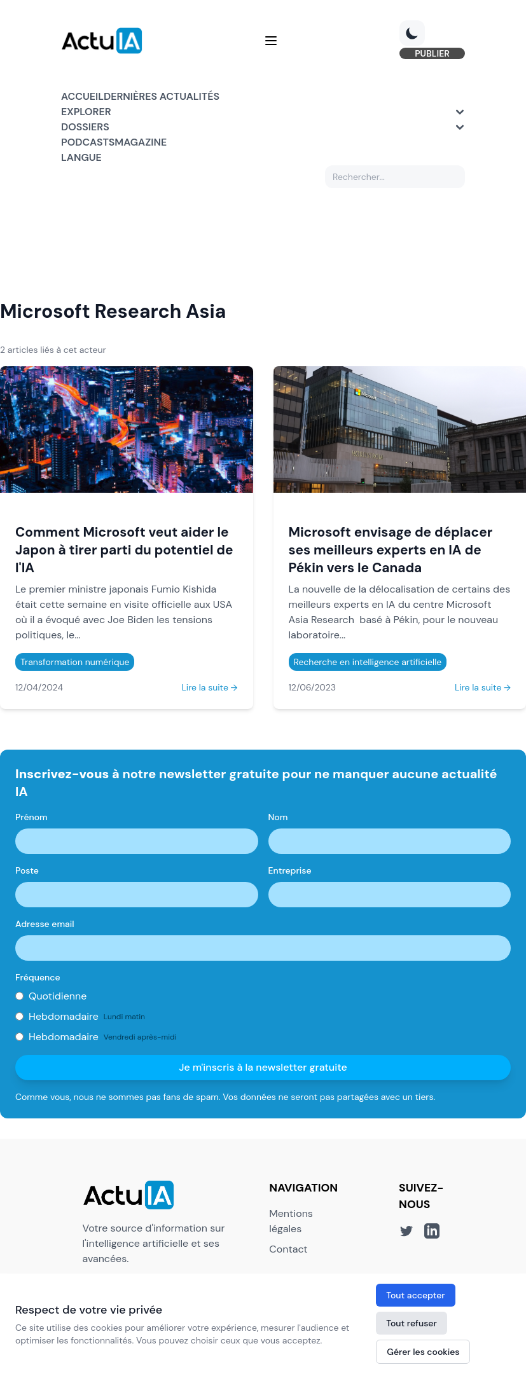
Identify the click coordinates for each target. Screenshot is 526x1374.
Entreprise (290, 870)
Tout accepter (415, 1295)
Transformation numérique (74, 662)
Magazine (140, 142)
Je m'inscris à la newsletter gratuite (263, 1067)
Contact (288, 1249)
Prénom (31, 817)
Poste (27, 870)
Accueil (82, 96)
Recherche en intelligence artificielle (368, 662)
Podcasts (87, 142)
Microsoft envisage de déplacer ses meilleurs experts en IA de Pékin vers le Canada (391, 549)
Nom (278, 817)
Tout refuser (411, 1323)
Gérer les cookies (423, 1351)
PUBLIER (432, 53)
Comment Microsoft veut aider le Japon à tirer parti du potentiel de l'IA (124, 549)
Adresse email (44, 924)
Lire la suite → (209, 687)
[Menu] (271, 40)
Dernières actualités (161, 96)
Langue (81, 157)
